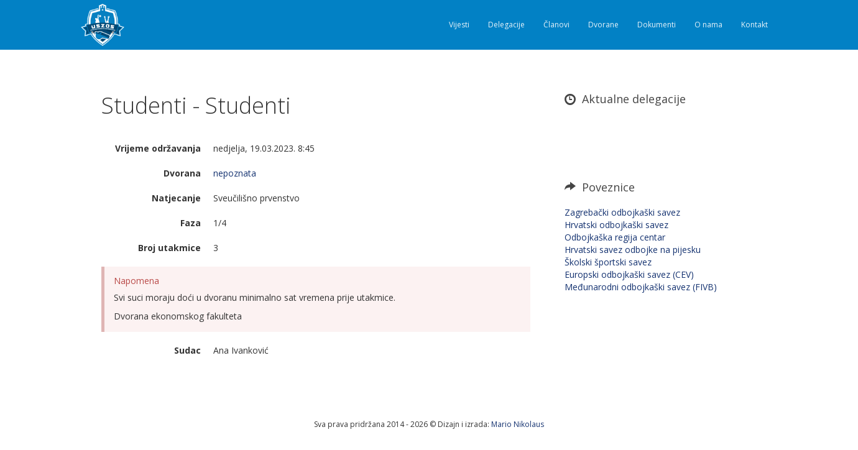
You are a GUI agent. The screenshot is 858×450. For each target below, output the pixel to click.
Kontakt (754, 24)
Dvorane (603, 24)
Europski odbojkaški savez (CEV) (629, 274)
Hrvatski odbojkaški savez (616, 225)
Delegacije (506, 24)
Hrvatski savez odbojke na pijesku (633, 249)
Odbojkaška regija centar (615, 237)
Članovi (556, 24)
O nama (708, 24)
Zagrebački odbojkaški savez (622, 212)
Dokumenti (656, 24)
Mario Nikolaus (517, 424)
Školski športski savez (608, 262)
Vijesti (459, 24)
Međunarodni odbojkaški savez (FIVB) (641, 287)
